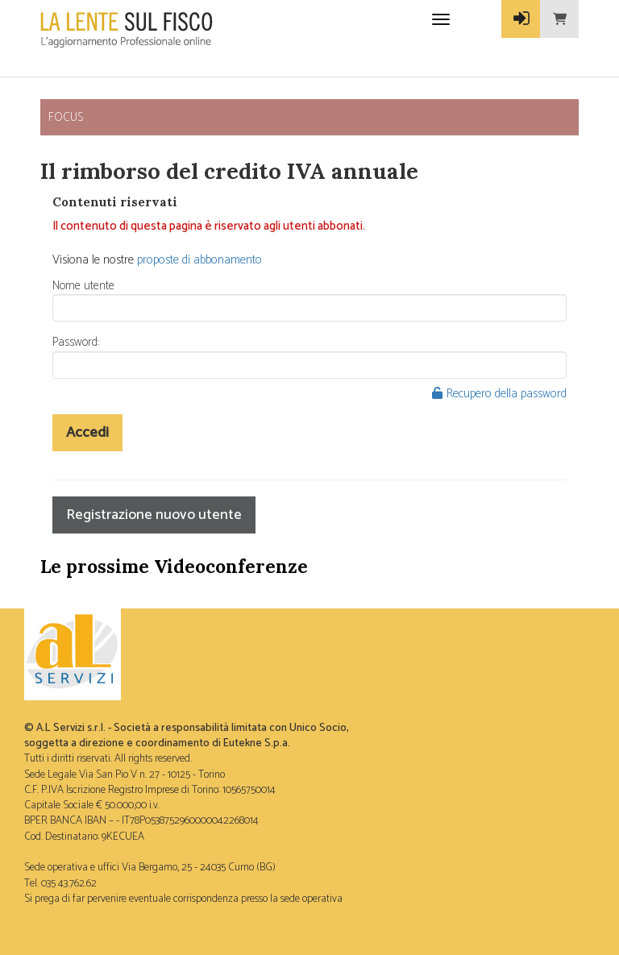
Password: (75, 342)
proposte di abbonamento (199, 260)
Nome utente (83, 285)
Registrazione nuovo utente (154, 515)
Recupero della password (499, 394)
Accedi (87, 433)
